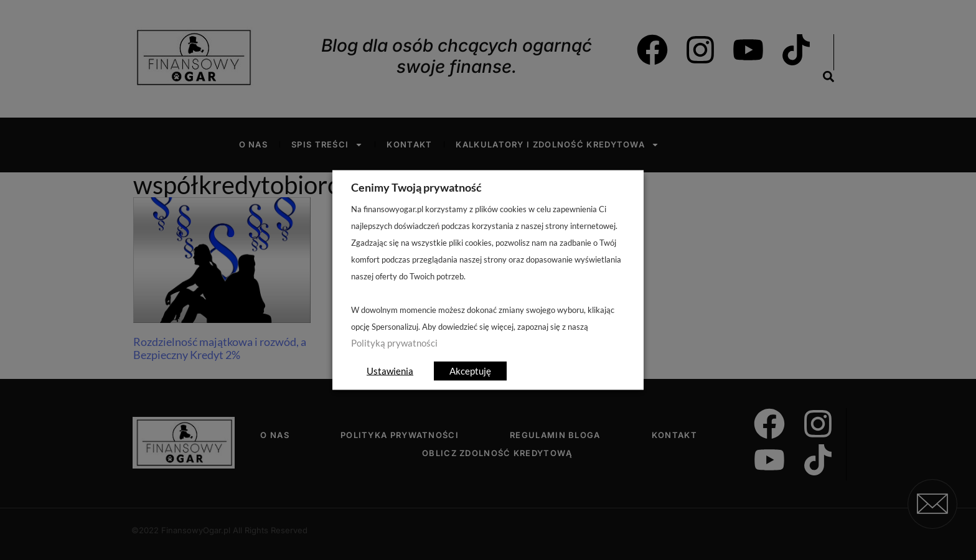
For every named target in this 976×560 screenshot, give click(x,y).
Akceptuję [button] (470, 370)
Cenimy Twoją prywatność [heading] (416, 187)
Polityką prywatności (394, 343)
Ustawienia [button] (390, 370)
